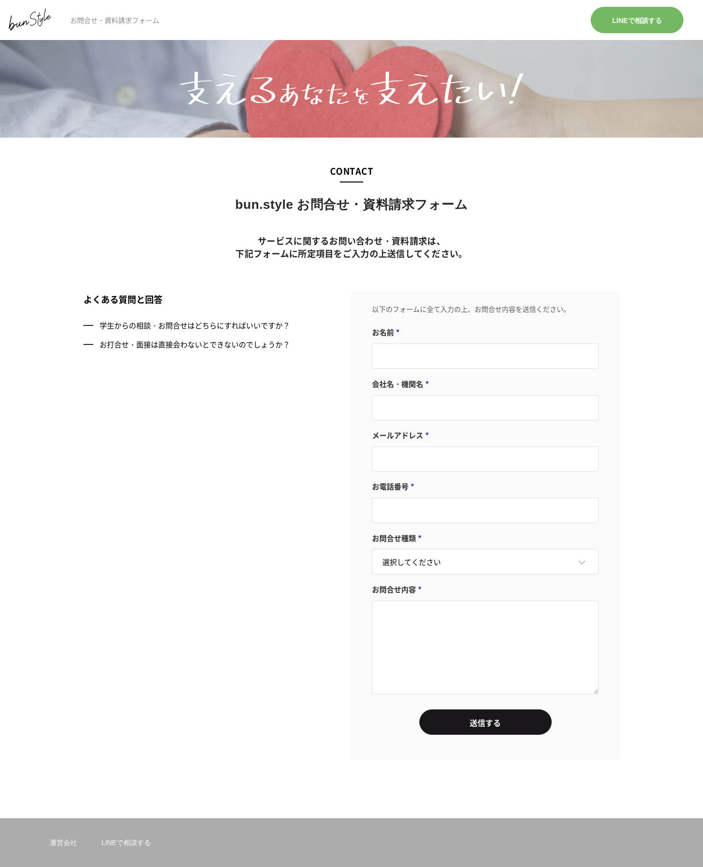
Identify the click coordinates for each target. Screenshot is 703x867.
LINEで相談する (637, 20)
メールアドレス (397, 435)
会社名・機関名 (397, 384)
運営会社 (63, 843)
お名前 (383, 332)
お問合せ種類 (394, 538)
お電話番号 (390, 486)
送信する (485, 722)
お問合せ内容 (394, 589)
